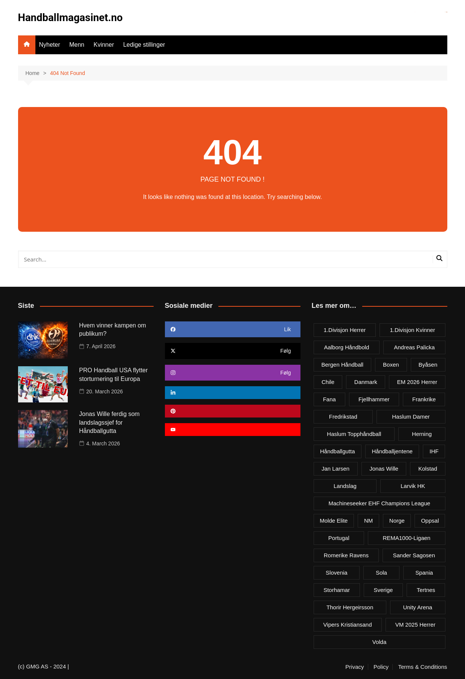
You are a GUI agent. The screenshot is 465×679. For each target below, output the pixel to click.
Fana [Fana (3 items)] (329, 399)
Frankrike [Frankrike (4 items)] (424, 399)
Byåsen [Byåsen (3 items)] (428, 364)
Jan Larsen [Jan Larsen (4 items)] (335, 468)
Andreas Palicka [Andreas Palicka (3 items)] (414, 347)
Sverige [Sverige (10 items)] (383, 589)
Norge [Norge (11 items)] (397, 520)
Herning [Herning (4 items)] (422, 433)
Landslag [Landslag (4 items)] (345, 485)
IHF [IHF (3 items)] (434, 451)
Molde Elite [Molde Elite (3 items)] (334, 520)
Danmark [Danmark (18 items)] (365, 381)
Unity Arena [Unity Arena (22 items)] (417, 607)
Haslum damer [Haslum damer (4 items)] (411, 416)
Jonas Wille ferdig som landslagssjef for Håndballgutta (109, 422)
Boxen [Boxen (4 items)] (391, 364)
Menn (76, 44)
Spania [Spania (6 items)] (424, 572)
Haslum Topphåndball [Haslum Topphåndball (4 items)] (354, 433)
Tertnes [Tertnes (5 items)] (426, 589)
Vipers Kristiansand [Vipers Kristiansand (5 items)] (347, 624)
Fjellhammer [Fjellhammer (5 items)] (374, 399)
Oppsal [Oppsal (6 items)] (430, 520)
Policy (381, 667)
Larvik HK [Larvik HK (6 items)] (413, 485)
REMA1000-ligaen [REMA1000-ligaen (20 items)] (406, 537)
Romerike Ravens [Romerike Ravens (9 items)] (346, 555)
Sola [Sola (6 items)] (381, 572)
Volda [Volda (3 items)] (379, 641)
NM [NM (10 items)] (368, 520)
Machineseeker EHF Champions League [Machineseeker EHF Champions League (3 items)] (379, 503)
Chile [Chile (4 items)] (328, 381)
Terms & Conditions (422, 667)
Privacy (354, 667)
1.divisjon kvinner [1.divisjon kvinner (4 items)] (412, 329)
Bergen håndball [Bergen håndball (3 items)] (342, 364)
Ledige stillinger (144, 44)
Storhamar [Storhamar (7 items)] (336, 589)
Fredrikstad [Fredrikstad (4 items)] (343, 416)
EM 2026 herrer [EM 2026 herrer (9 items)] (417, 381)
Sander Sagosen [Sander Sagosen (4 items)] (414, 555)
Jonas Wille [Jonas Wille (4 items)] (383, 468)
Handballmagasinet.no (71, 17)
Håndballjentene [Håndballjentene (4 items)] (392, 451)
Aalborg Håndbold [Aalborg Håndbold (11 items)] (346, 347)
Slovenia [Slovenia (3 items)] (337, 572)
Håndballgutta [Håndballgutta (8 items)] (337, 451)
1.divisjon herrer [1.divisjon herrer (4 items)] (345, 329)
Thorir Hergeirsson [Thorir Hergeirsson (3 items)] (349, 607)
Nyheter (49, 44)
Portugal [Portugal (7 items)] (338, 537)
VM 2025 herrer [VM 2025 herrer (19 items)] (415, 624)
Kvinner (103, 44)
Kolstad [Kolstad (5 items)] (427, 468)
